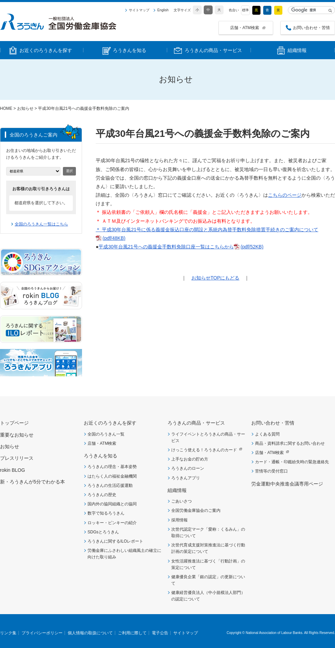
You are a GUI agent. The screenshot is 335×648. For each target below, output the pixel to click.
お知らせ (25, 108)
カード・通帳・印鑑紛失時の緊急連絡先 (292, 461)
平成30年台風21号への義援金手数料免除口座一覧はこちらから (165, 246)
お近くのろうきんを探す (110, 423)
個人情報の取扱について (90, 633)
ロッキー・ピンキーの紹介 (112, 522)
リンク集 (8, 633)
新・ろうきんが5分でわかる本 (32, 481)
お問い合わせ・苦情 (311, 27)
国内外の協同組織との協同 (112, 504)
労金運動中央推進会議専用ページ (287, 484)
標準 (245, 10)
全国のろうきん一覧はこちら (41, 224)
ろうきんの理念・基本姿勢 (112, 466)
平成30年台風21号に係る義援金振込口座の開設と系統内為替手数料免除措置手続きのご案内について (210, 229)
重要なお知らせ (17, 435)
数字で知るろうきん (106, 513)
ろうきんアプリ (185, 478)
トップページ (14, 423)
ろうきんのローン (187, 468)
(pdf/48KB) (114, 238)
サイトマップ (139, 10)
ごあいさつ (181, 501)
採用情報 (179, 520)
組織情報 (177, 490)
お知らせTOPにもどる (215, 278)
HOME (6, 108)
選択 (69, 171)
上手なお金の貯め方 (189, 459)
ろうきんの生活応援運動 (110, 485)
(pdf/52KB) (252, 246)
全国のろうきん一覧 (106, 434)
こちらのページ (285, 195)
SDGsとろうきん (103, 532)
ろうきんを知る (100, 455)
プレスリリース (17, 458)
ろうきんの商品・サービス (196, 423)
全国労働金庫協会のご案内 (195, 510)
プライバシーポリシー (42, 633)
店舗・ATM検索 (244, 27)
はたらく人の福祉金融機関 (112, 476)
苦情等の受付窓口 (271, 471)
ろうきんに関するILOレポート (115, 541)
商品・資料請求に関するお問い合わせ (290, 443)
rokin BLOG (12, 470)
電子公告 (160, 633)
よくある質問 (267, 434)
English (163, 10)
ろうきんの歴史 (102, 494)
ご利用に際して (132, 633)
